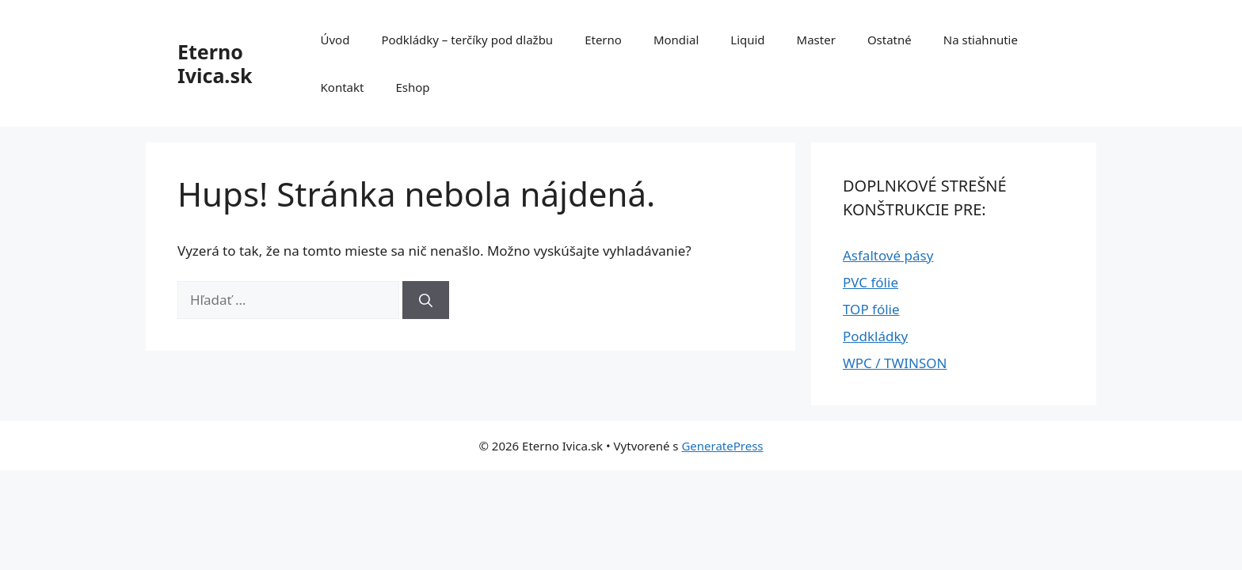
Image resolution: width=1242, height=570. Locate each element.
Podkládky (875, 336)
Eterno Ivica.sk (214, 63)
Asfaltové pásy (888, 255)
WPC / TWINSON (895, 363)
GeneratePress (722, 446)
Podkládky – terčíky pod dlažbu (467, 40)
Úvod (335, 40)
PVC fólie (870, 282)
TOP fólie (871, 309)
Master (816, 40)
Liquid (747, 40)
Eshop (412, 87)
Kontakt (342, 87)
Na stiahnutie (980, 40)
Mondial (676, 40)
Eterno (603, 40)
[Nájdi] (425, 300)
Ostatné (889, 40)
